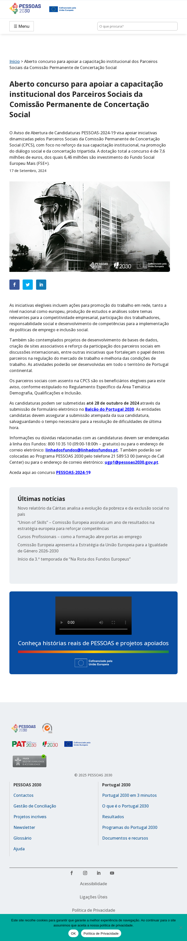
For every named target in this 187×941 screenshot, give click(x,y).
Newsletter (24, 827)
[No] (180, 927)
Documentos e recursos (125, 838)
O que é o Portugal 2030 (125, 806)
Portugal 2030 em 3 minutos (129, 795)
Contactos (23, 795)
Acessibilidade (93, 883)
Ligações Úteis (93, 897)
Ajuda (19, 849)
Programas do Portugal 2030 (129, 827)
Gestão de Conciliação (34, 806)
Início (14, 61)
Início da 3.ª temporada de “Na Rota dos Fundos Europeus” (74, 559)
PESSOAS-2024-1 (72, 472)
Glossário (22, 838)
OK (73, 933)
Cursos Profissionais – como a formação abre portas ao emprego (80, 536)
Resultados (113, 816)
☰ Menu (21, 26)
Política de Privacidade (93, 910)
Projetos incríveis (29, 816)
